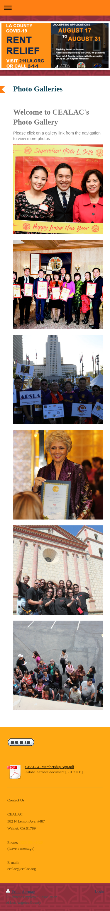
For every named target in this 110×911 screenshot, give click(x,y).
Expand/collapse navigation (55, 7)
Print (13, 891)
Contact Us (15, 800)
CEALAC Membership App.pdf (49, 766)
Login (99, 891)
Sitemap (28, 891)
